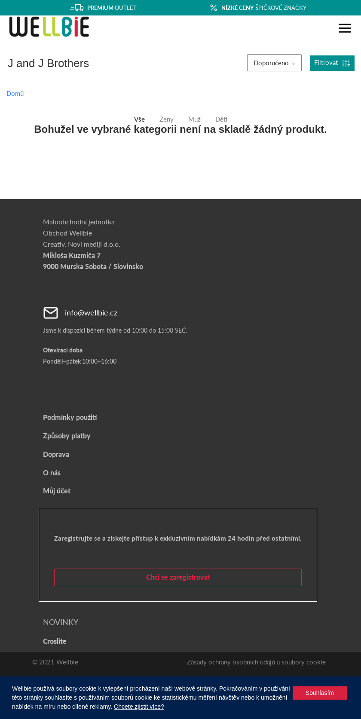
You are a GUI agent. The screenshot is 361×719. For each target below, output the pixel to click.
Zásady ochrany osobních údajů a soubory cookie (256, 662)
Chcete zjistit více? (139, 706)
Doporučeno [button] (274, 63)
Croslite (55, 641)
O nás (52, 472)
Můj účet (56, 490)
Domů (15, 93)
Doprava (56, 454)
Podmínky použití (70, 417)
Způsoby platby (67, 435)
